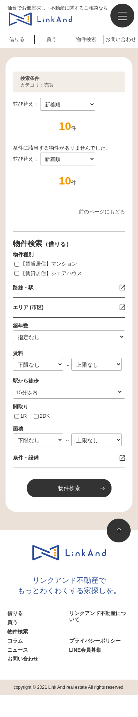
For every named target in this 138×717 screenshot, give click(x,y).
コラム (15, 641)
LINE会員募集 (85, 650)
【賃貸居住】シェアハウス (51, 273)
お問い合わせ (120, 39)
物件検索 (86, 39)
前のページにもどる (102, 212)
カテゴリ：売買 (37, 82)
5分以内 (25, 392)
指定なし (26, 392)
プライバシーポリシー (95, 641)
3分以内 (25, 392)
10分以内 (27, 392)
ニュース (17, 650)
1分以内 (25, 392)
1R (23, 416)
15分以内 (27, 392)
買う (51, 39)
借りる (17, 39)
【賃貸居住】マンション (48, 264)
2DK (45, 416)
